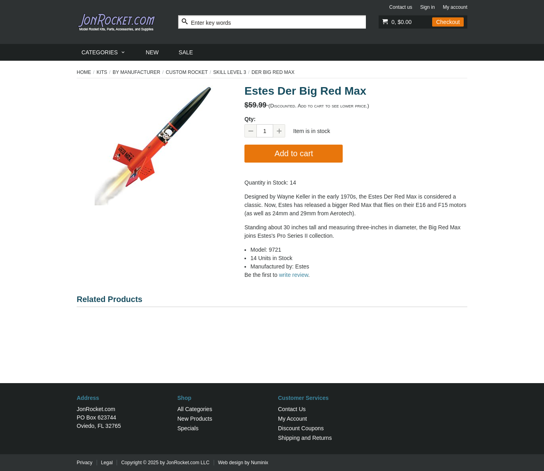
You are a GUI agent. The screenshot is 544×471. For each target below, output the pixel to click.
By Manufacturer (136, 72)
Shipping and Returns (305, 438)
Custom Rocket (187, 72)
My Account (292, 418)
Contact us (400, 7)
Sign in (427, 7)
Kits (102, 72)
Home (84, 72)
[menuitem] (104, 52)
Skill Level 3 (229, 72)
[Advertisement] (272, 357)
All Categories (194, 409)
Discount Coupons (301, 428)
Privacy (84, 462)
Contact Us (292, 409)
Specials (188, 428)
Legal (107, 462)
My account (455, 7)
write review (293, 275)
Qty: (250, 119)
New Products (194, 418)
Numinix (259, 462)
